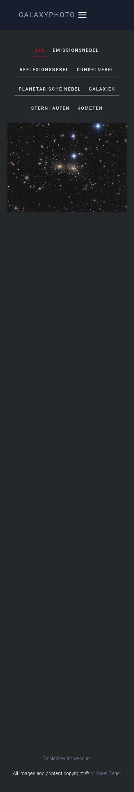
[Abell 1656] (67, 167)
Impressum (79, 758)
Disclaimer (54, 758)
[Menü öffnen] (82, 14)
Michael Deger (105, 773)
